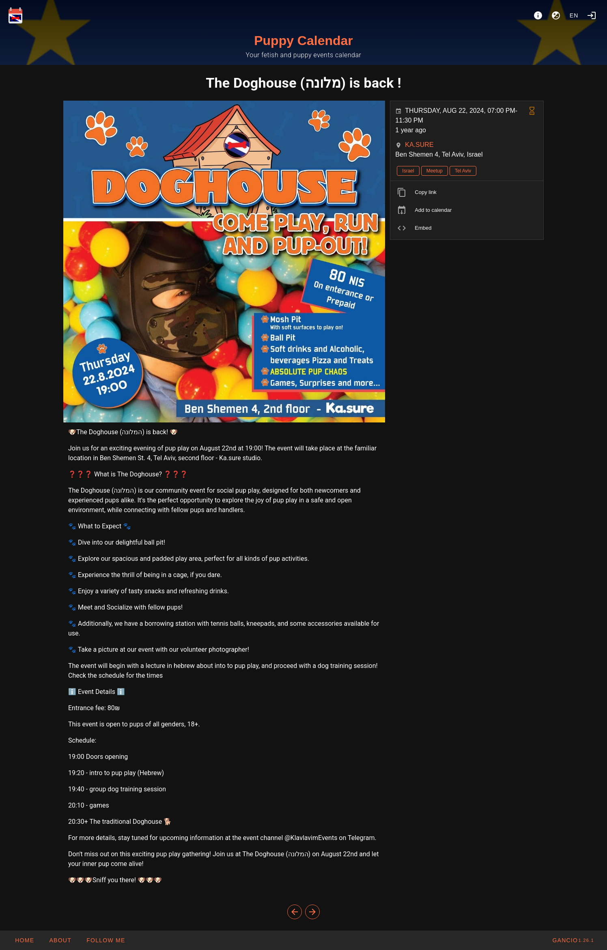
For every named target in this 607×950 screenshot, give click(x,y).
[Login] (592, 15)
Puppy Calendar (303, 40)
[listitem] (467, 192)
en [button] (574, 15)
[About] (538, 15)
